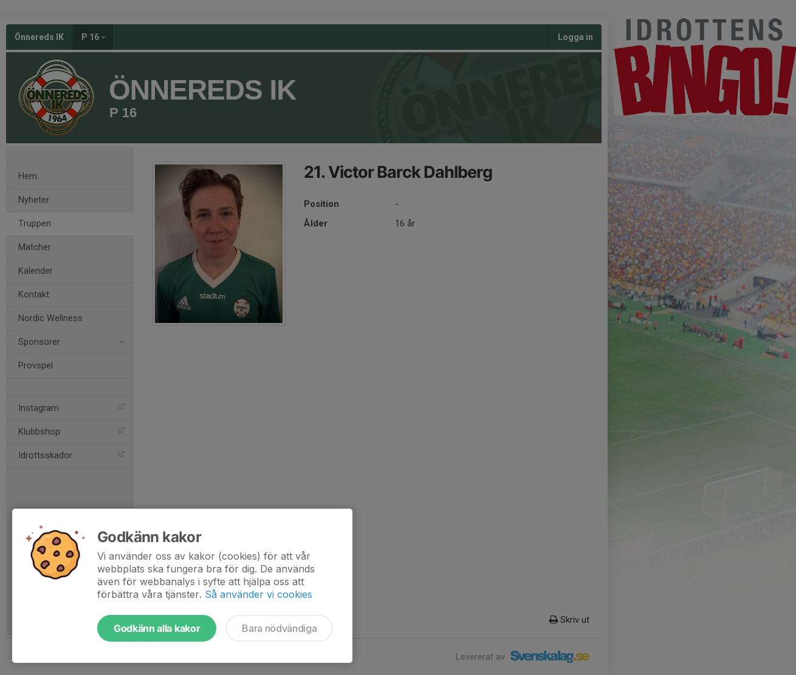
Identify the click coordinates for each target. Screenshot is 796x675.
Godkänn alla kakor (157, 628)
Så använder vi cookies (258, 594)
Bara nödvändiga (279, 628)
